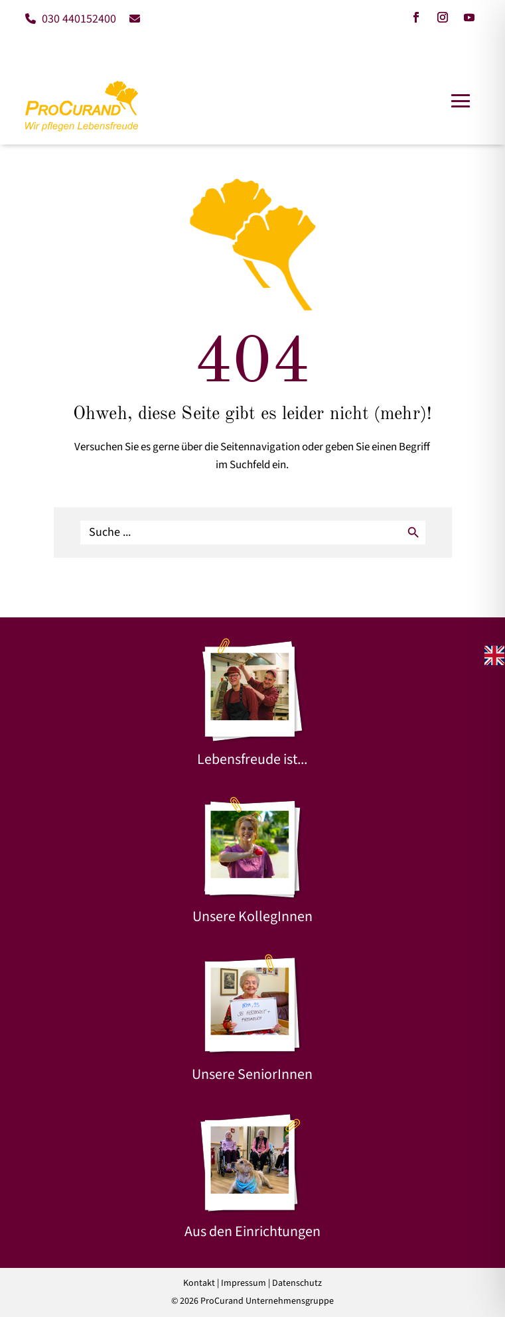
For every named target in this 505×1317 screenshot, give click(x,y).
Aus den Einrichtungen (252, 1231)
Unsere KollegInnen (252, 916)
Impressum (243, 1283)
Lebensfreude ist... (252, 759)
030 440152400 (70, 19)
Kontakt (199, 1283)
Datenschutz (297, 1283)
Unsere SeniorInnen (252, 1074)
